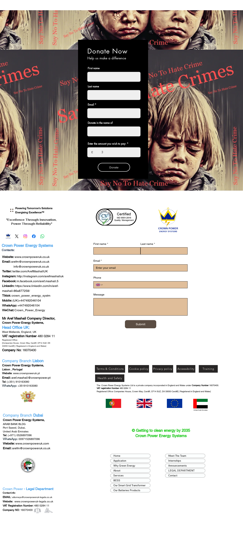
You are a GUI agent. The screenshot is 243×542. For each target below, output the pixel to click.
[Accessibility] (185, 369)
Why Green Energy (124, 465)
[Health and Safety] (109, 378)
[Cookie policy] (138, 369)
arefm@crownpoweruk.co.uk (30, 261)
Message (98, 294)
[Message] (140, 307)
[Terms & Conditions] (110, 369)
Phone (97, 277)
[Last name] (163, 250)
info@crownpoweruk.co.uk (31, 266)
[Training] (208, 369)
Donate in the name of (100, 123)
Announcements (177, 465)
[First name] (116, 250)
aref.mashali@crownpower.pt (30, 377)
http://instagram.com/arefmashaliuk (40, 276)
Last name (93, 86)
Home (116, 455)
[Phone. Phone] (144, 284)
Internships (174, 460)
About (116, 470)
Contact (172, 475)
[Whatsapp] (42, 236)
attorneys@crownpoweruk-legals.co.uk (32, 497)
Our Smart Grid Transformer (129, 485)
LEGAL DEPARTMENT (181, 470)
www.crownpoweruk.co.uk (32, 257)
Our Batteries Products (126, 490)
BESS (116, 480)
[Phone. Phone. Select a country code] (99, 284)
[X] (16, 236)
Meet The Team (177, 455)
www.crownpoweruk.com (32, 443)
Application (119, 460)
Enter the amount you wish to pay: (107, 143)
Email (91, 104)
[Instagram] (25, 236)
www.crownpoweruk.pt (26, 373)
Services (118, 475)
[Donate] (114, 167)
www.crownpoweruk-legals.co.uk (33, 501)
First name (93, 68)
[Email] (8, 236)
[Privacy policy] (162, 369)
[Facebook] (33, 236)
